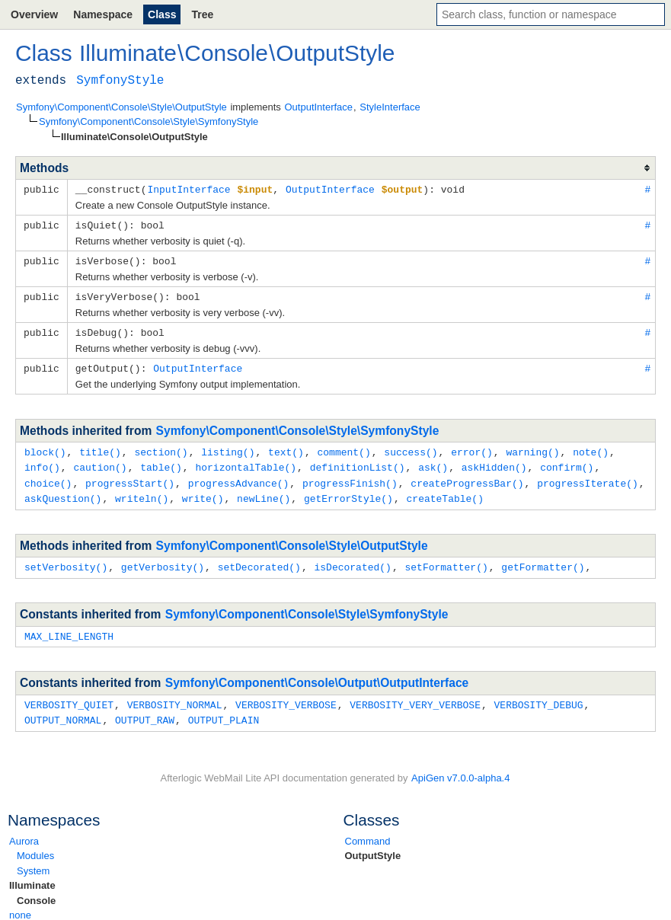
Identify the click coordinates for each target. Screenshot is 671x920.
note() (591, 447)
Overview (34, 14)
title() (100, 447)
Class (162, 14)
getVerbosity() (162, 559)
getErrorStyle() (348, 491)
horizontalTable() (245, 461)
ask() (433, 461)
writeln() (141, 491)
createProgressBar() (467, 477)
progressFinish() (350, 477)
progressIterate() (587, 477)
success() (410, 447)
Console (36, 890)
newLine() (263, 491)
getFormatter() (542, 559)
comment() (343, 447)
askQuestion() (62, 491)
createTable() (444, 491)
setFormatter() (445, 559)
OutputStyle (373, 845)
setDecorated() (259, 559)
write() (203, 491)
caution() (99, 461)
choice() (48, 477)
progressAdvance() (238, 477)
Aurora (24, 830)
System (33, 860)
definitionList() (357, 461)
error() (472, 447)
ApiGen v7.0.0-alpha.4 (460, 767)
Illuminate (32, 874)
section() (160, 447)
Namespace (103, 14)
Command (368, 830)
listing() (227, 447)
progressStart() (129, 477)
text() (286, 447)
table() (161, 461)
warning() (532, 447)
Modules (35, 845)
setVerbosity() (65, 559)
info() (42, 461)
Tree (202, 14)
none (20, 904)
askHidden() (494, 461)
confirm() (566, 461)
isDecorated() (352, 559)
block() (45, 447)
